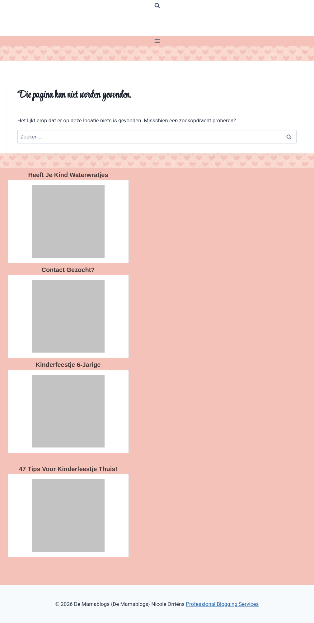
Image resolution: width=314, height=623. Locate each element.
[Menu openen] (157, 41)
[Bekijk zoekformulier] (157, 5)
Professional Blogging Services (222, 604)
